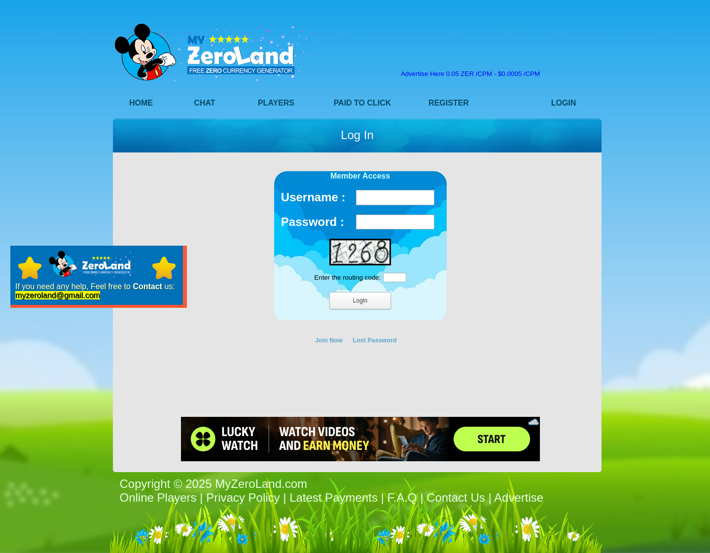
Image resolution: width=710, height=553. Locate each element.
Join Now (329, 340)
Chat (204, 103)
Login (563, 103)
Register (448, 103)
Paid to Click (362, 103)
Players (276, 103)
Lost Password (375, 340)
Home (141, 103)
